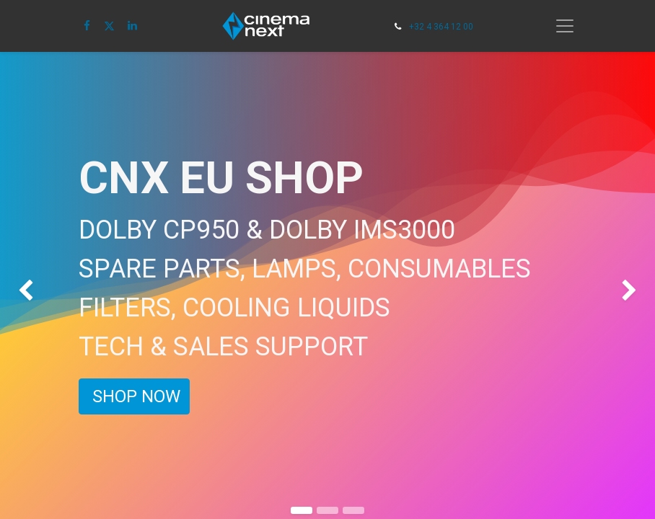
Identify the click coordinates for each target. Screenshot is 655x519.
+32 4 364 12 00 (441, 27)
